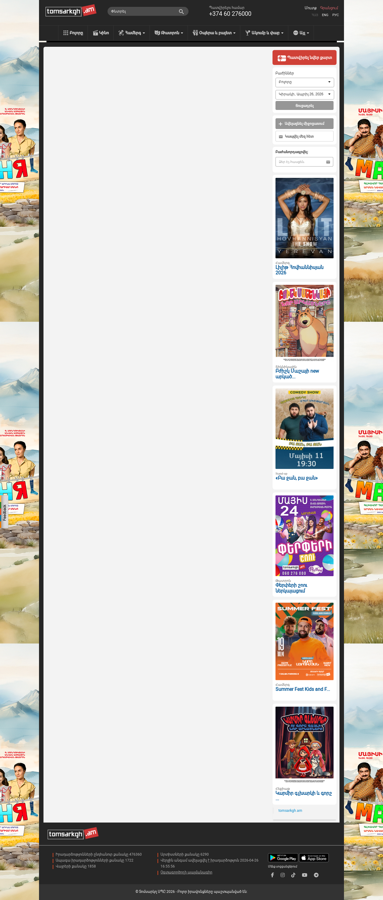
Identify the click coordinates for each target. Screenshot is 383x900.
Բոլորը (76, 32)
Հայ (315, 15)
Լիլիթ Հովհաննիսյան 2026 (299, 270)
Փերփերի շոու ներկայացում (291, 588)
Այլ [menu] (304, 32)
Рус (335, 15)
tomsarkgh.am (290, 811)
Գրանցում (329, 8)
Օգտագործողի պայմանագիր (186, 872)
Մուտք (311, 8)
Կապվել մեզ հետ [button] (296, 136)
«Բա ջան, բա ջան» (296, 478)
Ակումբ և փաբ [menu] (268, 32)
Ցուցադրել (304, 106)
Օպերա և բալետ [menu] (217, 32)
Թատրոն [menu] (172, 32)
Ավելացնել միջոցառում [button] (301, 124)
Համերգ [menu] (135, 32)
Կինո (104, 32)
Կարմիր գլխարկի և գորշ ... (303, 796)
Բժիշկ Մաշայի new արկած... (297, 374)
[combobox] (304, 82)
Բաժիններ (284, 73)
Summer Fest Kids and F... (302, 689)
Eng (325, 15)
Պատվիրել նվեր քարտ (304, 58)
